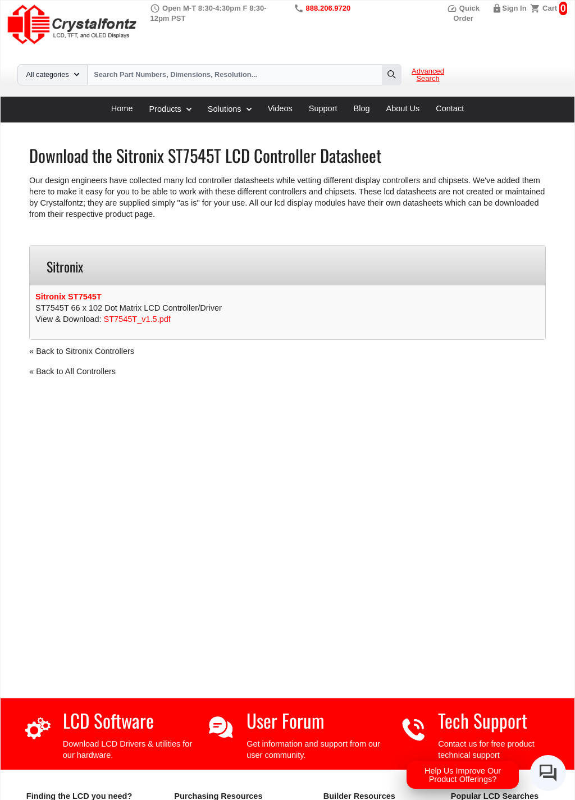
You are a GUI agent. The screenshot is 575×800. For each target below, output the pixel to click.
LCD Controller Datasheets (146, 126)
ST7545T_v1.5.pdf (137, 319)
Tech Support (482, 720)
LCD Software (108, 720)
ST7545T (257, 126)
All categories (52, 75)
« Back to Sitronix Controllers (81, 351)
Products (170, 108)
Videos (280, 108)
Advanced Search (428, 75)
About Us (403, 108)
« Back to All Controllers (72, 371)
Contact (450, 108)
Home (122, 108)
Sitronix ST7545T (68, 296)
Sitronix (217, 126)
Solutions (230, 108)
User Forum (285, 720)
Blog (362, 108)
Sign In (514, 8)
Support (323, 108)
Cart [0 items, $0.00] (549, 8)
